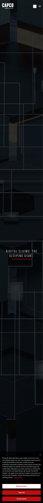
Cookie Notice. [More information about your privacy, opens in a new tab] (18, 477)
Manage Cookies (21, 486)
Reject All (21, 492)
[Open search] (34, 6)
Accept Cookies (21, 499)
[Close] (40, 454)
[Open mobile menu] (40, 6)
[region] (21, 477)
